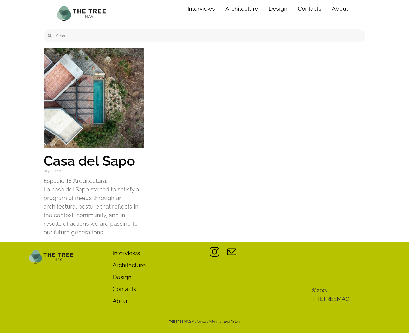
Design (278, 8)
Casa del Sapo (89, 161)
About (340, 8)
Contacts (309, 8)
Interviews (201, 8)
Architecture (241, 8)
